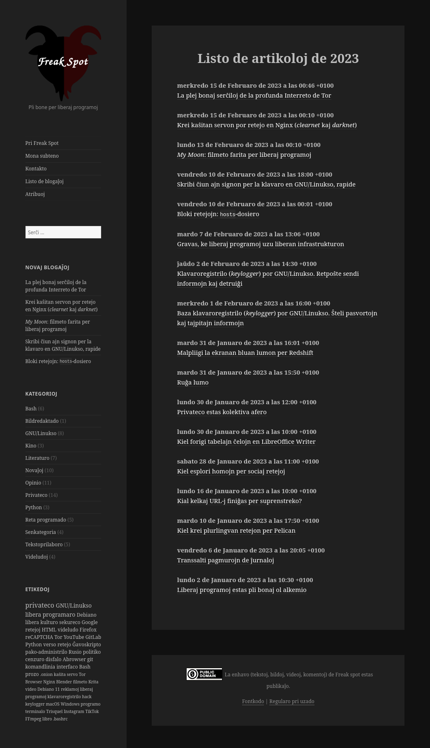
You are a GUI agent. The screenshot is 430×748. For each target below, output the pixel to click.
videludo (68, 629)
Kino (31, 445)
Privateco (36, 495)
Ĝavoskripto (86, 644)
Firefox (88, 629)
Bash (31, 408)
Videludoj (36, 556)
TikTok (92, 711)
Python (33, 507)
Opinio (33, 482)
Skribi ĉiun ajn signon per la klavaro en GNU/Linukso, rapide (63, 345)
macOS (53, 704)
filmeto (80, 682)
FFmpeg (33, 719)
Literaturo (37, 457)
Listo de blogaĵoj (44, 181)
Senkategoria (40, 532)
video (31, 689)
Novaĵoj (34, 470)
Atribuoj (35, 194)
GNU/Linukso (41, 433)
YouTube (75, 637)
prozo (32, 674)
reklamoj (70, 689)
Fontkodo (253, 701)
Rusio (76, 651)
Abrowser (75, 659)
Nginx (49, 682)
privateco (40, 605)
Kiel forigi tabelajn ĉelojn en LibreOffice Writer (246, 441)
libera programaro (51, 614)
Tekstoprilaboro (44, 544)
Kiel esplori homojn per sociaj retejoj (231, 471)
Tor (58, 637)
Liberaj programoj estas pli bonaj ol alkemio (242, 589)
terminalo (35, 711)
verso (50, 644)
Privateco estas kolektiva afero (222, 412)
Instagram (74, 711)
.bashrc (60, 719)
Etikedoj (37, 589)
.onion (47, 674)
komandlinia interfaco (52, 666)
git (90, 659)
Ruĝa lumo (193, 382)
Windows (71, 704)
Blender (64, 682)
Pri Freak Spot (42, 143)
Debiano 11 (49, 689)
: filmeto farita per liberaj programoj (57, 325)
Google (90, 622)
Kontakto (36, 168)
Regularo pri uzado (291, 701)
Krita (93, 682)
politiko (92, 651)
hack (87, 696)
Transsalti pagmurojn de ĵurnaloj (225, 560)
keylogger (35, 704)
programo (90, 704)
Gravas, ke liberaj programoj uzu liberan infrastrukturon (260, 244)
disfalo (54, 659)
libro (47, 719)
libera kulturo (42, 622)
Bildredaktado (42, 420)
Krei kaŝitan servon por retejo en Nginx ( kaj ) (61, 305)
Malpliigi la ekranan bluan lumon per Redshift (245, 352)
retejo (65, 644)
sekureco (70, 622)
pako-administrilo (47, 651)
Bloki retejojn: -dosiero (58, 361)
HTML (50, 629)
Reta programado (45, 519)
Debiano (87, 614)
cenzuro (35, 659)
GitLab (93, 637)
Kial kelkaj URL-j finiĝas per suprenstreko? (239, 500)
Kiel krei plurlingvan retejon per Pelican (236, 530)
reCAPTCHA (40, 637)
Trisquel (55, 711)
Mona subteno (42, 155)
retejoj (33, 629)
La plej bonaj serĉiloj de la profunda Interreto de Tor (56, 286)
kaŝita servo (66, 674)
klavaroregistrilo (64, 696)
